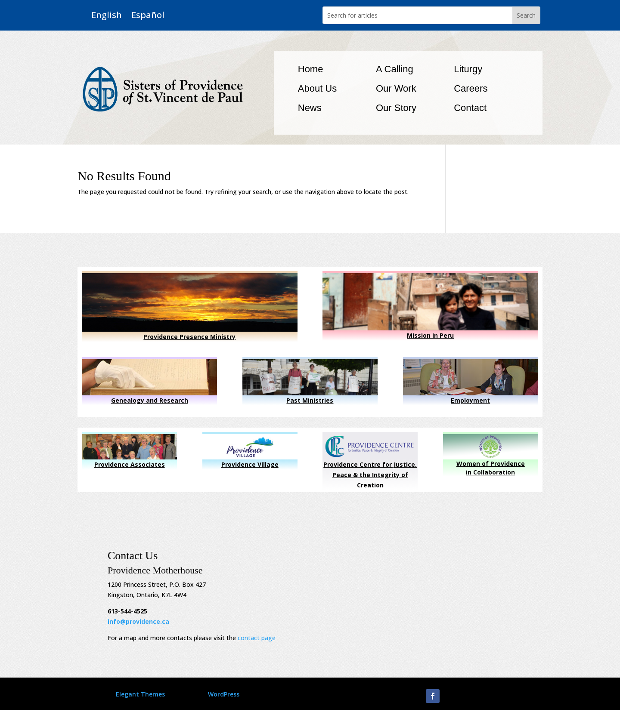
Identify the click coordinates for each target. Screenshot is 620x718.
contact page (257, 638)
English (106, 15)
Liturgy (468, 69)
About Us (317, 88)
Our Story (396, 107)
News (310, 107)
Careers (470, 88)
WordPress (223, 694)
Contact (470, 107)
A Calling (394, 69)
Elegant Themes (140, 694)
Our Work (396, 88)
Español (147, 15)
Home (310, 69)
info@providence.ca (138, 621)
